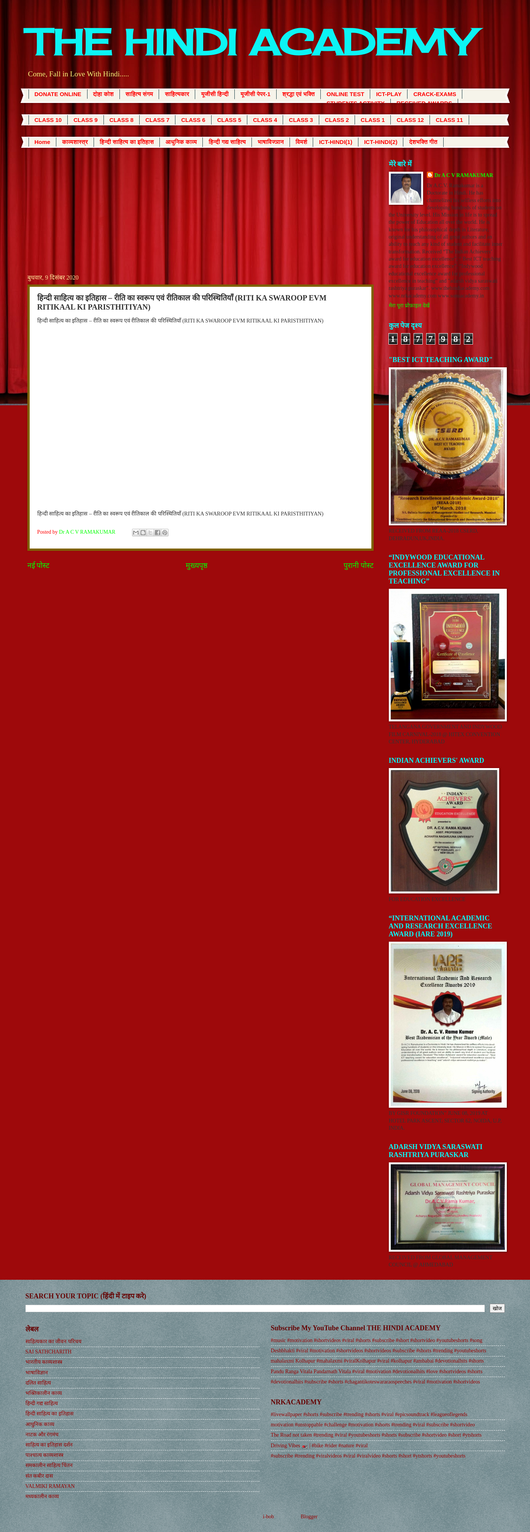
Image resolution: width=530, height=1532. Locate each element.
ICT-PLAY (388, 94)
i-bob (268, 1516)
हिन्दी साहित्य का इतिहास (127, 142)
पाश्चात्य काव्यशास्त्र (44, 1455)
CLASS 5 (229, 120)
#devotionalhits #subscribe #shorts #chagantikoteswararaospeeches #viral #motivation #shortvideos (375, 1382)
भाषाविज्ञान (271, 142)
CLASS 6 (193, 120)
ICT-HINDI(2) (381, 142)
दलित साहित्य (38, 1383)
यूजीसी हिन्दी (215, 94)
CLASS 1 (373, 120)
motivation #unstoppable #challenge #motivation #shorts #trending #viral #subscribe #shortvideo (373, 1425)
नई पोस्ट (38, 565)
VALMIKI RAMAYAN (50, 1486)
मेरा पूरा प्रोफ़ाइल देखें (409, 305)
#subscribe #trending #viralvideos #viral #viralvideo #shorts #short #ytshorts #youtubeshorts (368, 1456)
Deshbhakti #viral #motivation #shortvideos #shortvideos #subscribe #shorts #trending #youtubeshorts (378, 1350)
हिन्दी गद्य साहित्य (227, 142)
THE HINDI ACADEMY (250, 42)
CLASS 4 (265, 120)
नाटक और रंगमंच (42, 1434)
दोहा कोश (103, 94)
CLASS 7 (157, 120)
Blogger (309, 1516)
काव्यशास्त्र (75, 142)
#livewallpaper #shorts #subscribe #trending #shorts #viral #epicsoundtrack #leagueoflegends (369, 1414)
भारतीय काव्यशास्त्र (43, 1362)
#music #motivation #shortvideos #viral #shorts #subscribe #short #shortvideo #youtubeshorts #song (376, 1340)
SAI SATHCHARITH (48, 1352)
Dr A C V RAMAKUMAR (464, 175)
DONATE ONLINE (58, 94)
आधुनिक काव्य (181, 142)
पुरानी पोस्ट (359, 565)
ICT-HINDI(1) (335, 142)
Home (43, 142)
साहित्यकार (177, 94)
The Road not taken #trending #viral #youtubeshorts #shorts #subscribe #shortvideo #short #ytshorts (376, 1435)
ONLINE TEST (345, 94)
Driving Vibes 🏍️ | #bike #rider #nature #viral (319, 1445)
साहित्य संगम (139, 94)
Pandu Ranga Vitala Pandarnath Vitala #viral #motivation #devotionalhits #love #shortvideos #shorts (377, 1371)
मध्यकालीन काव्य (42, 1496)
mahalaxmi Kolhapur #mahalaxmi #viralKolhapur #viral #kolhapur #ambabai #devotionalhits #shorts (377, 1361)
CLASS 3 (301, 120)
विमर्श (301, 142)
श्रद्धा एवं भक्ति (298, 94)
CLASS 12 (410, 120)
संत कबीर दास (39, 1476)
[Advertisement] (200, 216)
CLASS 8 (122, 120)
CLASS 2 (337, 120)
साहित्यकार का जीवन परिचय (53, 1341)
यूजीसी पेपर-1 (255, 94)
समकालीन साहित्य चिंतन (49, 1465)
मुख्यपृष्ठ (196, 565)
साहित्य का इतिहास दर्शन (49, 1445)
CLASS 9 (85, 120)
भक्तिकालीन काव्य (43, 1393)
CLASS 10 (48, 120)
